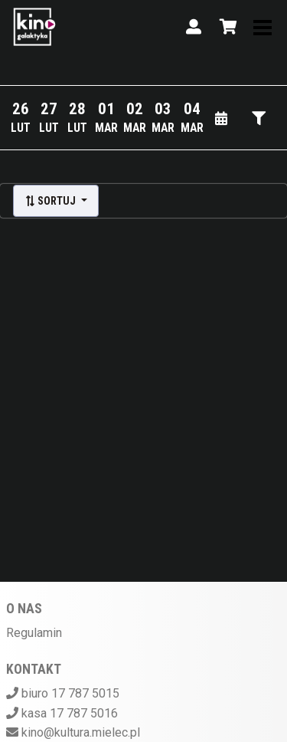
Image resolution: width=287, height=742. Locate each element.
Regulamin (34, 632)
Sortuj (51, 201)
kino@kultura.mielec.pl (80, 732)
